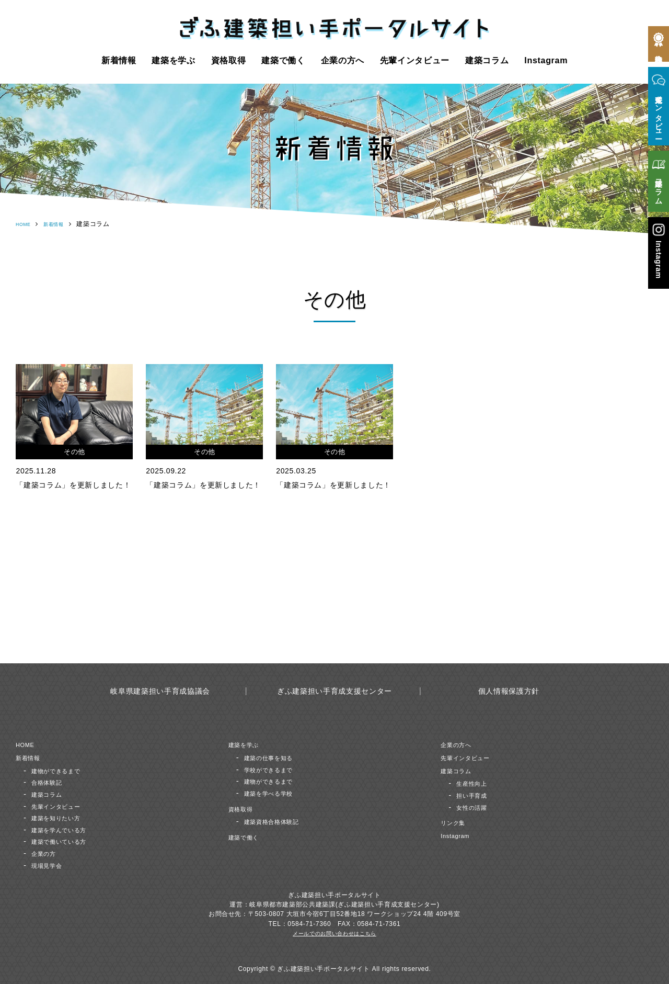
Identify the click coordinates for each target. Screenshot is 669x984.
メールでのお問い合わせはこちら (334, 933)
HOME (26, 224)
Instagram (546, 60)
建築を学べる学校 (276, 792)
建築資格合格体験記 (281, 821)
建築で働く (283, 60)
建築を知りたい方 (64, 817)
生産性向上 (476, 782)
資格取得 (228, 60)
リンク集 (457, 822)
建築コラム (487, 60)
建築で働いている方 (68, 840)
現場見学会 (51, 864)
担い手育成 (476, 794)
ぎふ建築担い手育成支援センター (334, 690)
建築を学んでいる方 (68, 829)
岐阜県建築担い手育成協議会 (159, 690)
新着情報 (118, 60)
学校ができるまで (276, 768)
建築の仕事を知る (276, 757)
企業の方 (47, 853)
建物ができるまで (64, 769)
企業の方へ (342, 60)
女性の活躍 (476, 806)
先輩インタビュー (414, 60)
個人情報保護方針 (509, 690)
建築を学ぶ (173, 60)
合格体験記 (51, 781)
